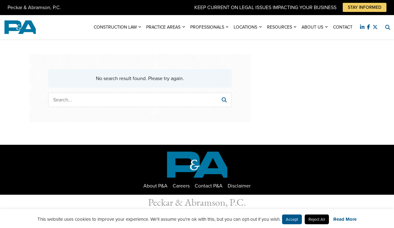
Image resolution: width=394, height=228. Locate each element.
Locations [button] (245, 27)
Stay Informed (364, 7)
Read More (345, 219)
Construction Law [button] (115, 27)
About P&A (155, 185)
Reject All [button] (316, 219)
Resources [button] (279, 27)
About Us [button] (312, 27)
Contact (342, 27)
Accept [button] (292, 219)
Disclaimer (239, 185)
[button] (224, 100)
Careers (181, 185)
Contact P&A (209, 185)
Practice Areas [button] (163, 27)
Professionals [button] (207, 27)
